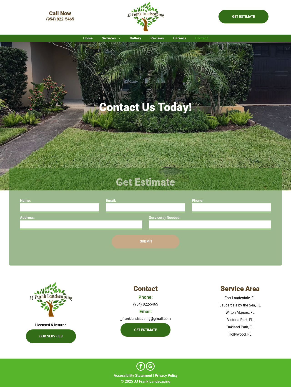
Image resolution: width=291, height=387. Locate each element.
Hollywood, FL (240, 334)
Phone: (197, 200)
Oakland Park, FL (240, 327)
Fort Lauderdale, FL (240, 298)
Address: (27, 217)
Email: (111, 200)
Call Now (60, 13)
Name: (25, 200)
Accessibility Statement (133, 375)
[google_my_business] (150, 367)
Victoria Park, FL (240, 320)
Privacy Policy (166, 375)
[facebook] (140, 367)
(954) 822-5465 (60, 19)
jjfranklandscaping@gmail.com (145, 318)
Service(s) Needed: (165, 217)
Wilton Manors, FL (240, 312)
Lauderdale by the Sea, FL (240, 305)
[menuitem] (88, 38)
